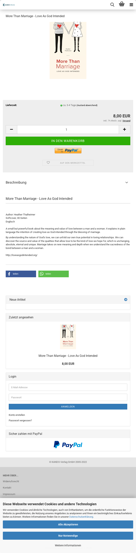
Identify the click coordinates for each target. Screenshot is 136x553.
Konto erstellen (17, 415)
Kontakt (7, 487)
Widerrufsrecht (11, 481)
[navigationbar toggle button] (131, 5)
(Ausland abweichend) (87, 105)
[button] (11, 129)
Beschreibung (16, 182)
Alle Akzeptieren (68, 524)
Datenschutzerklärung (81, 516)
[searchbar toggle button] (112, 5)
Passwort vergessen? (20, 420)
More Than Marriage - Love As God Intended (68, 356)
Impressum (9, 494)
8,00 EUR (68, 364)
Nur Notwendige (68, 535)
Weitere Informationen (68, 545)
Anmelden (68, 406)
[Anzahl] (68, 129)
